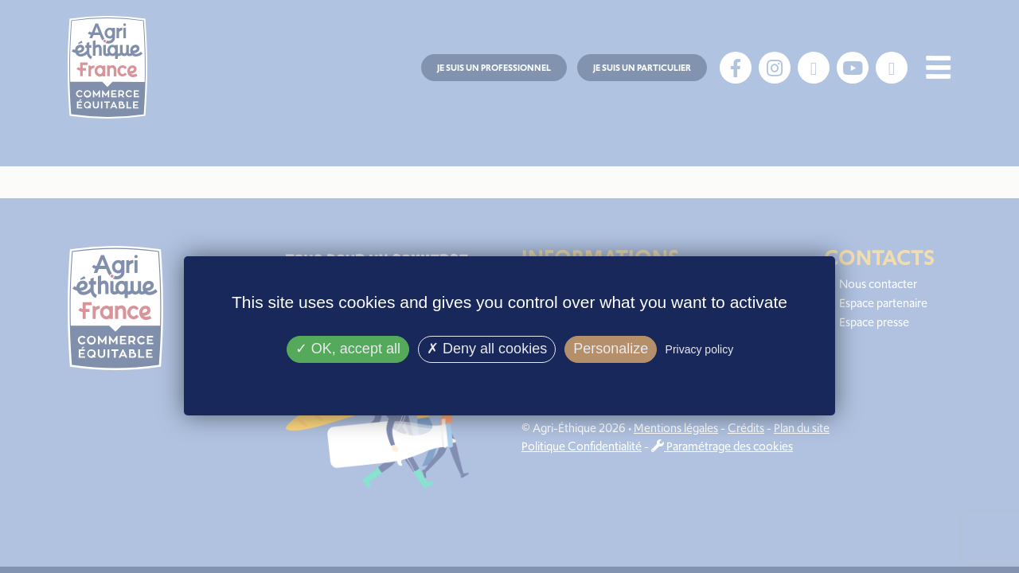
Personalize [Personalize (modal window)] (610, 349)
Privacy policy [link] (700, 349)
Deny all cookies (487, 349)
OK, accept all (347, 349)
